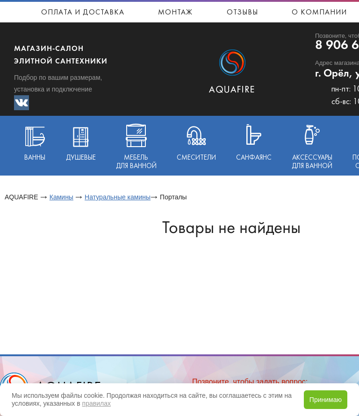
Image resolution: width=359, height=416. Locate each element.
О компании (319, 12)
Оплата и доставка (82, 12)
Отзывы (242, 12)
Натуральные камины (118, 197)
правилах (96, 403)
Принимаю (325, 399)
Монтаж (175, 12)
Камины (61, 197)
